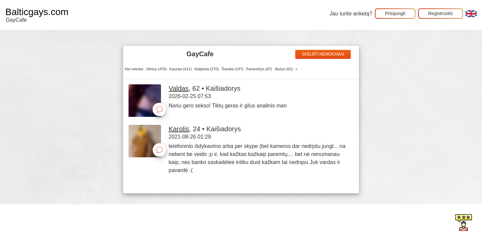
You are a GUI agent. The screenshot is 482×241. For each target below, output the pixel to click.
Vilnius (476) (156, 69)
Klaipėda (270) (206, 69)
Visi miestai (134, 69)
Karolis (179, 129)
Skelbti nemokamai (323, 54)
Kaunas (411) (180, 69)
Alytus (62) (284, 69)
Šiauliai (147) (232, 69)
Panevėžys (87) (259, 69)
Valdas (179, 88)
